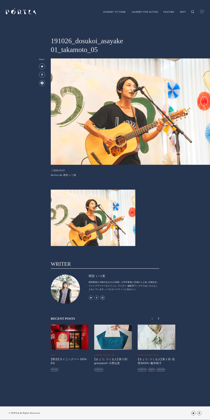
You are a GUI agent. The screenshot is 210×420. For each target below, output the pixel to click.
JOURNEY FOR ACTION (144, 12)
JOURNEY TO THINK (114, 12)
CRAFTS (99, 370)
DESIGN (161, 370)
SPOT (183, 12)
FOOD (55, 370)
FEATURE (168, 12)
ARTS (152, 370)
